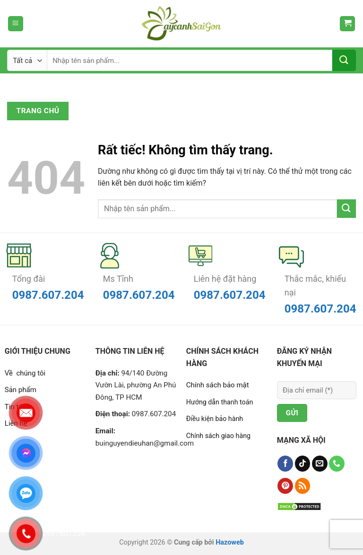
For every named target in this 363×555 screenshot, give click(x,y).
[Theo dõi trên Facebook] (285, 464)
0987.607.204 (48, 295)
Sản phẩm (20, 389)
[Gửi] (344, 60)
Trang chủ (38, 111)
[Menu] (15, 24)
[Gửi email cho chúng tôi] (320, 464)
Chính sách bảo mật (217, 385)
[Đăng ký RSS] (303, 486)
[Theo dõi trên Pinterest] (285, 486)
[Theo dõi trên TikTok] (303, 464)
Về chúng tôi (25, 373)
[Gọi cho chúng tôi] (337, 464)
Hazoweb (230, 542)
